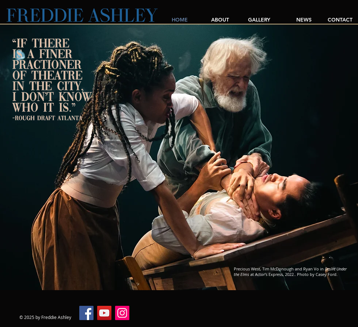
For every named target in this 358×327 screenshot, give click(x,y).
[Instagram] (122, 313)
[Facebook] (86, 313)
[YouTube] (104, 313)
